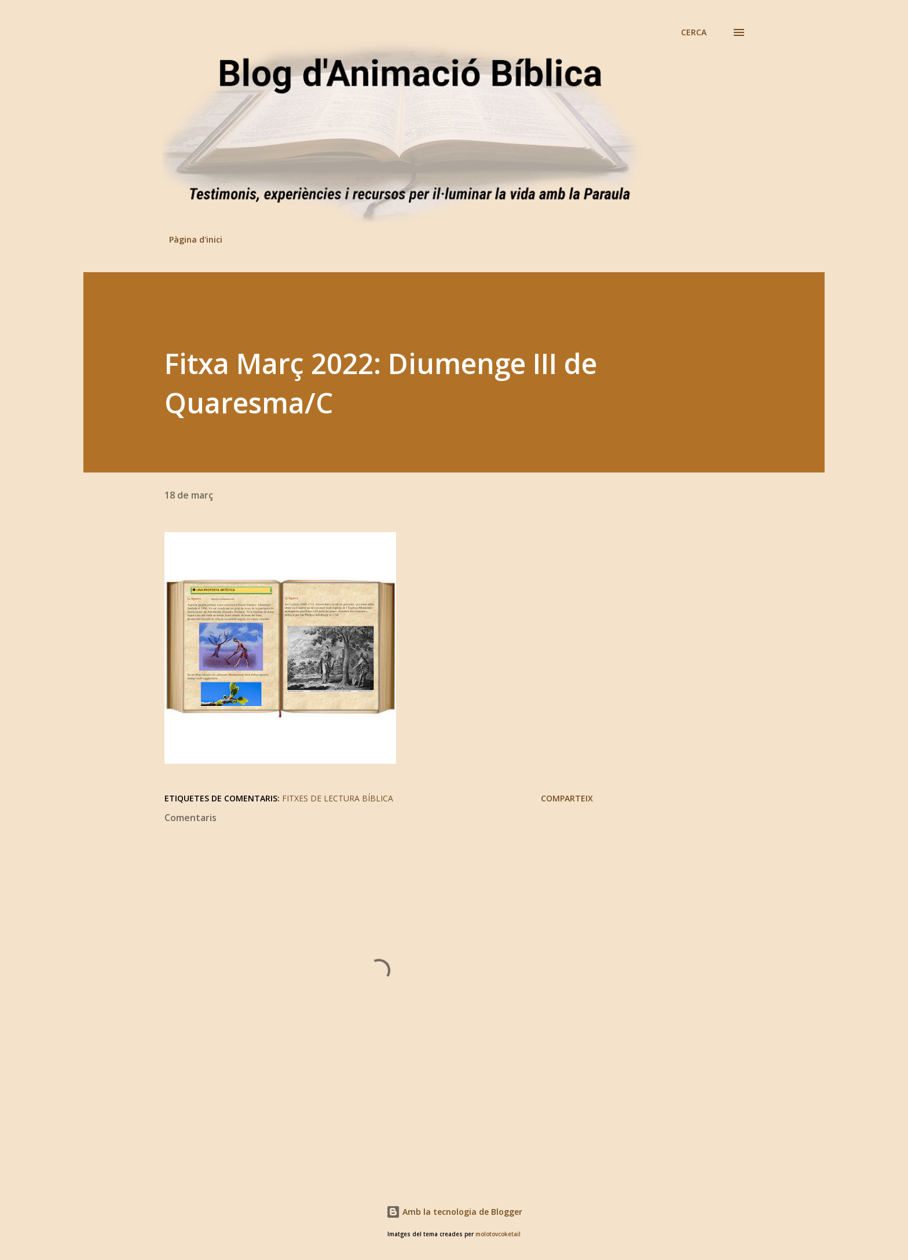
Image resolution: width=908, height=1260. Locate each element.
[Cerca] (693, 32)
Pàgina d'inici (195, 239)
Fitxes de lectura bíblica (337, 798)
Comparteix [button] (567, 798)
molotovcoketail (498, 1234)
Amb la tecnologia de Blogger (454, 1211)
